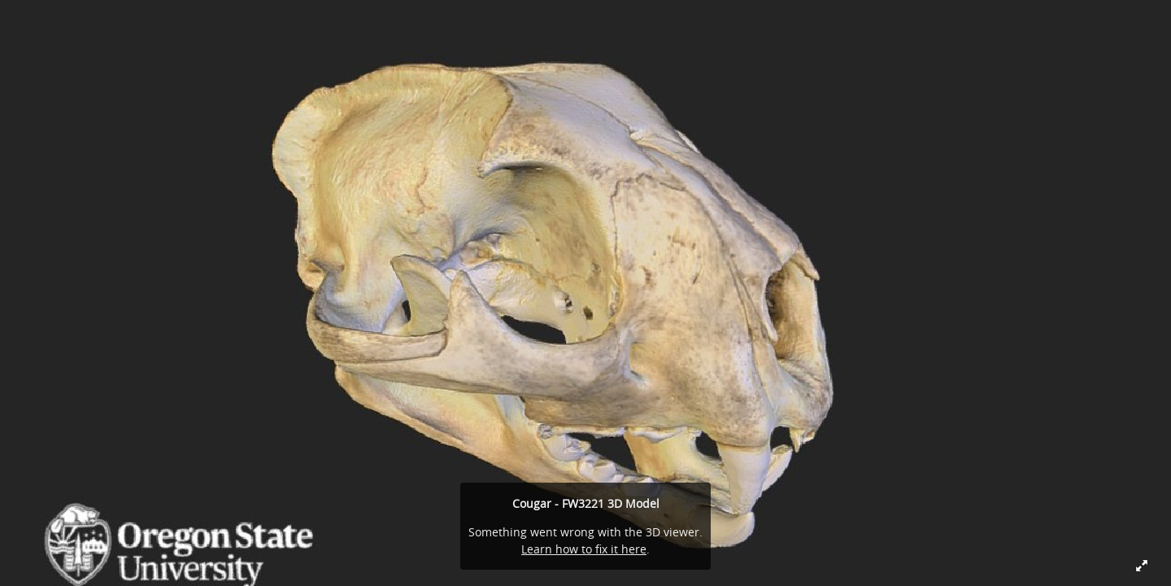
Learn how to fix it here (583, 549)
